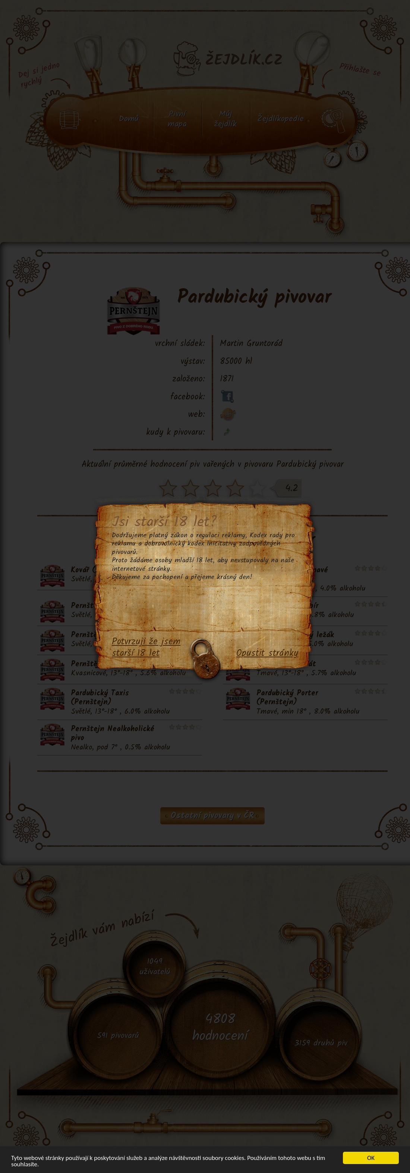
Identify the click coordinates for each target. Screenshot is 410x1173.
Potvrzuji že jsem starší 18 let (146, 647)
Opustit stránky (267, 653)
